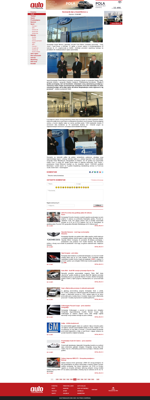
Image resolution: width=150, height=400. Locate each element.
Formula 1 (34, 26)
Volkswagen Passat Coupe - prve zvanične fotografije (75, 306)
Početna (33, 12)
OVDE (93, 259)
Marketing (34, 59)
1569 (92, 379)
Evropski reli (35, 48)
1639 (97, 379)
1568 (89, 379)
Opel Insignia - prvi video (69, 253)
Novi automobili (36, 55)
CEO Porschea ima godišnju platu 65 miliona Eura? (76, 213)
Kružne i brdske (36, 51)
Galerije (33, 35)
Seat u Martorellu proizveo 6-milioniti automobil (77, 288)
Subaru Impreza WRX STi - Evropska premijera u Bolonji (77, 359)
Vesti (32, 14)
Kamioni (33, 22)
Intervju (33, 57)
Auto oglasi (34, 53)
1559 (57, 379)
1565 (78, 379)
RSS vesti (34, 61)
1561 (64, 379)
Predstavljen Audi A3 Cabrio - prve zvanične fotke (76, 341)
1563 (71, 379)
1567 (85, 379)
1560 (60, 379)
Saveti (33, 18)
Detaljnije (98, 225)
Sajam (33, 42)
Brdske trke (35, 33)
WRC (33, 28)
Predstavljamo (35, 20)
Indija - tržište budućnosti (70, 323)
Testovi (33, 16)
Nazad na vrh (113, 390)
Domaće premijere (37, 41)
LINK (64, 263)
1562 (67, 379)
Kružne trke (35, 31)
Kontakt (33, 63)
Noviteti (34, 37)
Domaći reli (35, 29)
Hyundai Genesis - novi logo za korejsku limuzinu (75, 233)
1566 (82, 379)
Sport (32, 24)
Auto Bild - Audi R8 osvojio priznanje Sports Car (78, 270)
